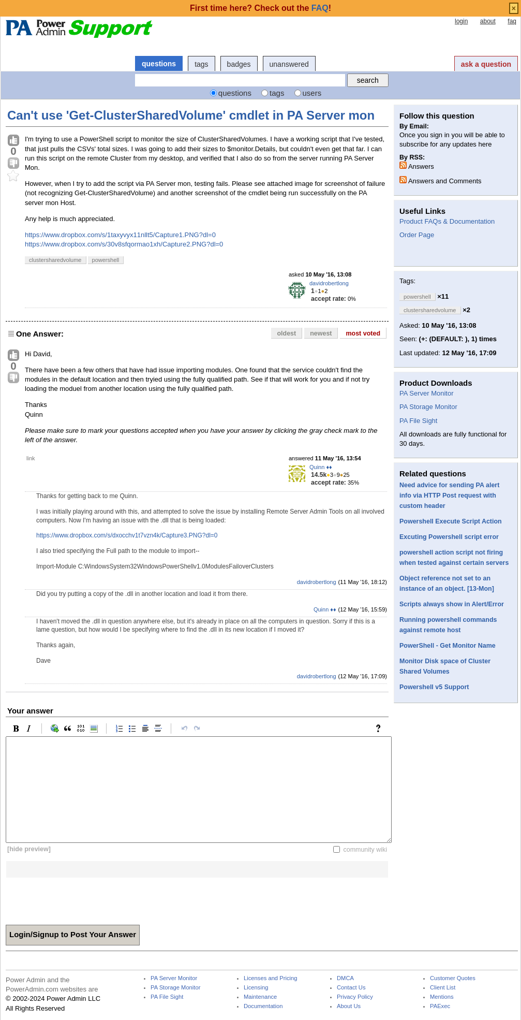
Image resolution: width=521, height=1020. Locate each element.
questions (159, 64)
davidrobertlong (329, 283)
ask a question (486, 64)
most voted (363, 333)
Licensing (256, 987)
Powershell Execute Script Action (450, 521)
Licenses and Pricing (270, 978)
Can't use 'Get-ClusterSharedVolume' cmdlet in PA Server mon (191, 115)
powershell (106, 260)
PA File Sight (418, 421)
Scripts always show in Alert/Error (451, 604)
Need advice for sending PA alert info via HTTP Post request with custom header (449, 495)
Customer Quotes (452, 978)
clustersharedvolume (55, 260)
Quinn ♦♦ (320, 467)
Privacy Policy (355, 997)
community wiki (365, 849)
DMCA (345, 978)
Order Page (416, 235)
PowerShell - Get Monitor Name (447, 645)
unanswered (289, 64)
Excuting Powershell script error (449, 537)
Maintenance (260, 997)
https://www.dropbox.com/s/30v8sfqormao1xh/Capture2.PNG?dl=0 (124, 244)
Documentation (263, 1006)
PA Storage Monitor (428, 407)
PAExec (440, 1006)
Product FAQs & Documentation (447, 221)
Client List (442, 987)
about (488, 21)
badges (239, 64)
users (312, 93)
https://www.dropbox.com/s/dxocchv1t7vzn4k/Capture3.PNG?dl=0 (127, 535)
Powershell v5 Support (434, 687)
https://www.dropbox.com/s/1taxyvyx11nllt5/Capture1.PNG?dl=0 (120, 235)
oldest (286, 333)
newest (321, 333)
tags (201, 64)
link (30, 458)
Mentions (442, 997)
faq (512, 21)
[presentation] (84, 898)
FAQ (320, 8)
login (461, 21)
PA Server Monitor (426, 393)
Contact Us (351, 987)
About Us (349, 1006)
